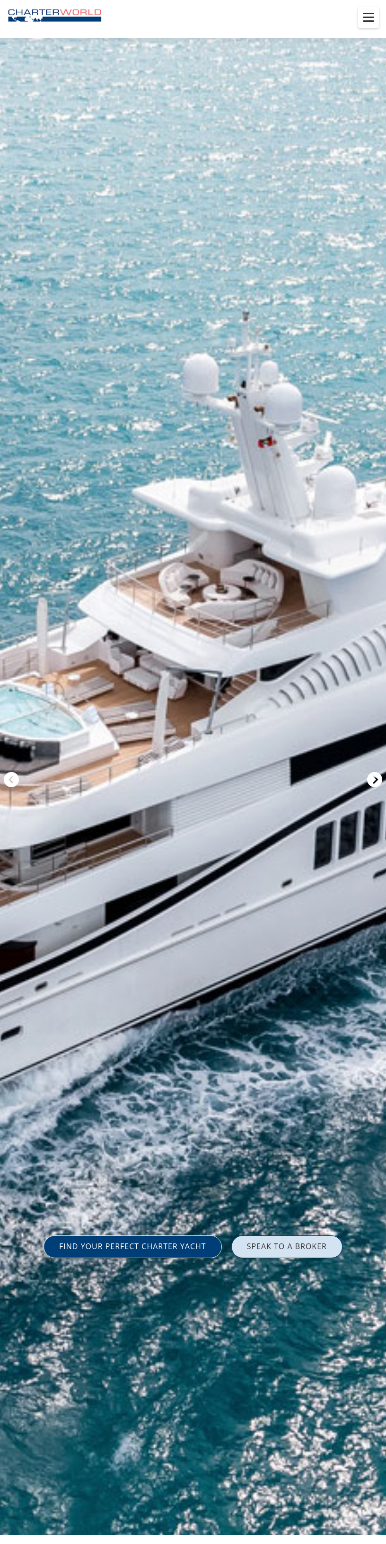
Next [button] (374, 779)
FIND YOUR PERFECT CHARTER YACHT (132, 1246)
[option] (193, 772)
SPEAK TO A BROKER (287, 1246)
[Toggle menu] (368, 17)
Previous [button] (11, 779)
